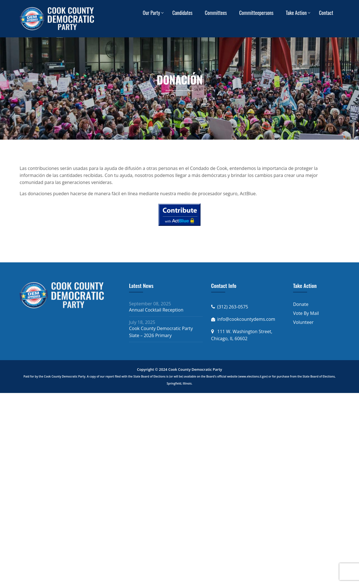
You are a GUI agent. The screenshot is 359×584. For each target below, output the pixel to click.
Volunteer (303, 322)
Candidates (182, 12)
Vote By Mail (306, 313)
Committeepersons (256, 12)
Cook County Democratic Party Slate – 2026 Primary (161, 331)
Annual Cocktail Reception (156, 310)
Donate (301, 304)
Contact (326, 12)
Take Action (296, 12)
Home (164, 99)
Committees (216, 12)
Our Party (151, 12)
